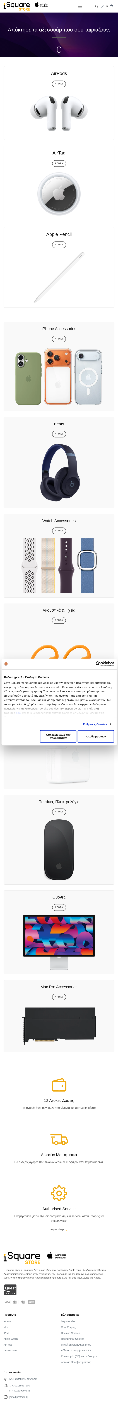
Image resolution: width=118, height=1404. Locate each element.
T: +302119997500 (19, 1385)
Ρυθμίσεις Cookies (95, 723)
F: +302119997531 (19, 1390)
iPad (6, 1333)
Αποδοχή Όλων (96, 736)
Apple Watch (11, 1338)
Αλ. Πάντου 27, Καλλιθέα (23, 1379)
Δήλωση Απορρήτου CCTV (76, 1350)
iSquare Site (68, 1321)
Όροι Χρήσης (68, 1327)
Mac (6, 1327)
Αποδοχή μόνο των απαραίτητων (58, 736)
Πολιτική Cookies (70, 1333)
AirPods (8, 1344)
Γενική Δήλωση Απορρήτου (76, 1344)
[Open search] (96, 6)
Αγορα (59, 84)
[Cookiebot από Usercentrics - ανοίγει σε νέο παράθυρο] (98, 664)
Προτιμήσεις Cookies (72, 1338)
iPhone (7, 1321)
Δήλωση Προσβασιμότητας (76, 1362)
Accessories (10, 1350)
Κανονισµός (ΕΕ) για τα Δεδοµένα (79, 1356)
